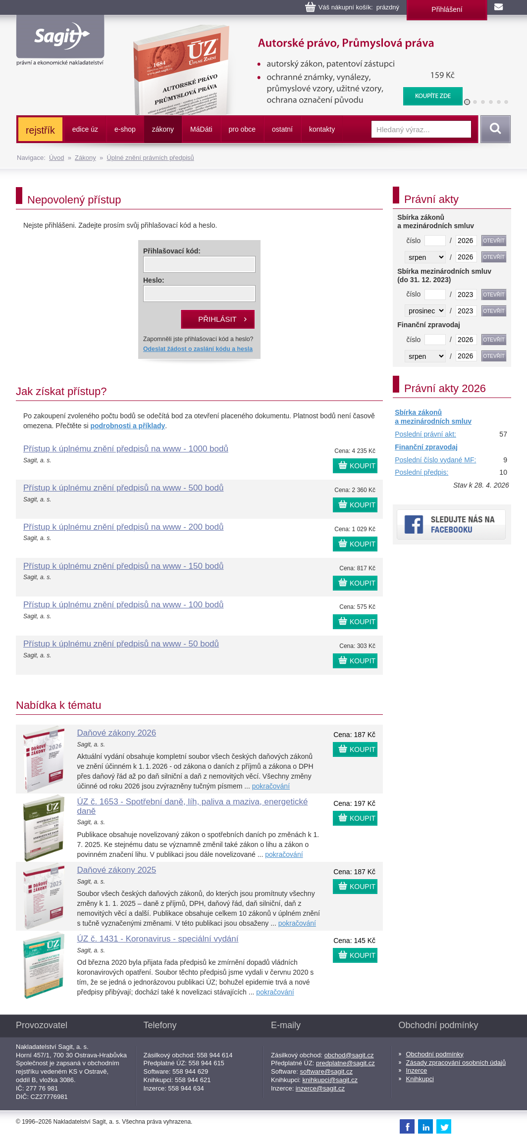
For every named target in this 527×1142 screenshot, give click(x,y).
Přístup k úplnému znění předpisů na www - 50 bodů (121, 643)
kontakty (322, 129)
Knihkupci (420, 1079)
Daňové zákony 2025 (117, 870)
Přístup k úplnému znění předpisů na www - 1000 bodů (125, 448)
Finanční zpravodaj (426, 447)
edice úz (85, 129)
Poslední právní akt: (425, 434)
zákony (163, 129)
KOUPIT (362, 466)
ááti (201, 129)
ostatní (282, 129)
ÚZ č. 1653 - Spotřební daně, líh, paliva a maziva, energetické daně (192, 806)
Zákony (85, 157)
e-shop (125, 129)
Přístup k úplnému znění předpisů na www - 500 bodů (123, 488)
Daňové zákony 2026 (117, 733)
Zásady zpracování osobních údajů (456, 1062)
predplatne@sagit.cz (345, 1063)
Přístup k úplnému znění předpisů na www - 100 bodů (123, 604)
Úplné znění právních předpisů (150, 157)
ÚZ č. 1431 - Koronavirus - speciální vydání (158, 938)
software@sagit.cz (326, 1071)
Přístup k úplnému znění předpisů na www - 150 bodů (123, 566)
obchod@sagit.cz (349, 1055)
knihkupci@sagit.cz (330, 1080)
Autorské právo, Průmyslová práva (292, 30)
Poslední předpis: (421, 472)
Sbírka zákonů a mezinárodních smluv (433, 416)
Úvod (56, 157)
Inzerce (416, 1070)
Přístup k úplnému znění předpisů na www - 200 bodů (123, 527)
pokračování (271, 786)
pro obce (242, 129)
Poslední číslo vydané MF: (435, 460)
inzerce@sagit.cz (320, 1088)
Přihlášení (446, 9)
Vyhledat (493, 129)
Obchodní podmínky (435, 1054)
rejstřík (40, 130)
